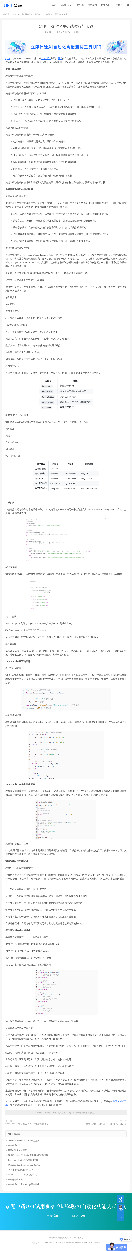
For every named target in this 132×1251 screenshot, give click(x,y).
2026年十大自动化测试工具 (21, 1170)
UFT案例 (92, 5)
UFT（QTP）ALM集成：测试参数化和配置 (106, 1124)
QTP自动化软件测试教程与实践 (66, 26)
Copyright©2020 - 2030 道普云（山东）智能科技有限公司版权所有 (57, 1242)
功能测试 (46, 58)
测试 (60, 58)
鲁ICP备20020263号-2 (92, 1242)
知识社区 (65, 5)
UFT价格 (105, 5)
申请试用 (52, 1215)
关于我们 (118, 5)
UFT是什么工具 (15, 1179)
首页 (54, 5)
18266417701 (77, 1215)
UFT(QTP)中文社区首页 (21, 14)
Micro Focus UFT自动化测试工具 (23, 1175)
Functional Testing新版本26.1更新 (23, 1160)
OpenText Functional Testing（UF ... (24, 1165)
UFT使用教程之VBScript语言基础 (23, 1184)
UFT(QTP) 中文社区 (60, 1113)
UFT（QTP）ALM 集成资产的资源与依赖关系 (26, 1124)
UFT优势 (80, 5)
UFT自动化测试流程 (17, 1150)
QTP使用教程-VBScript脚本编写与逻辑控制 (28, 1155)
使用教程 (36, 14)
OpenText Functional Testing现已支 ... (24, 1140)
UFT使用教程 (14, 1145)
